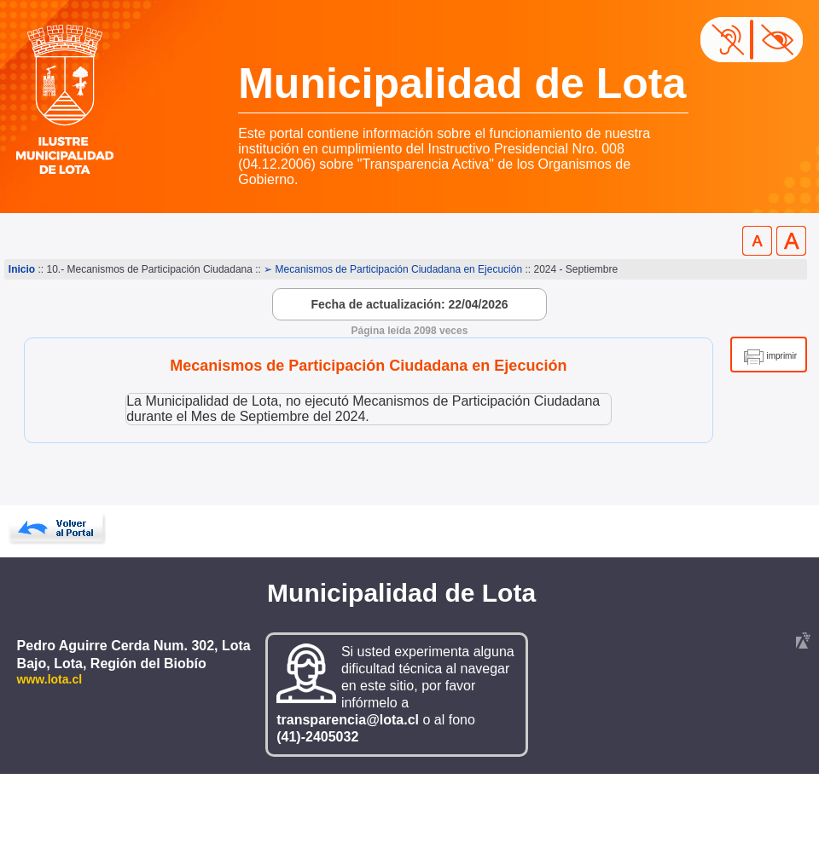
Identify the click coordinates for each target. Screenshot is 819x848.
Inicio (22, 269)
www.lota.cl (50, 679)
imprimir (781, 356)
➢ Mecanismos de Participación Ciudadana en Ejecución (393, 269)
